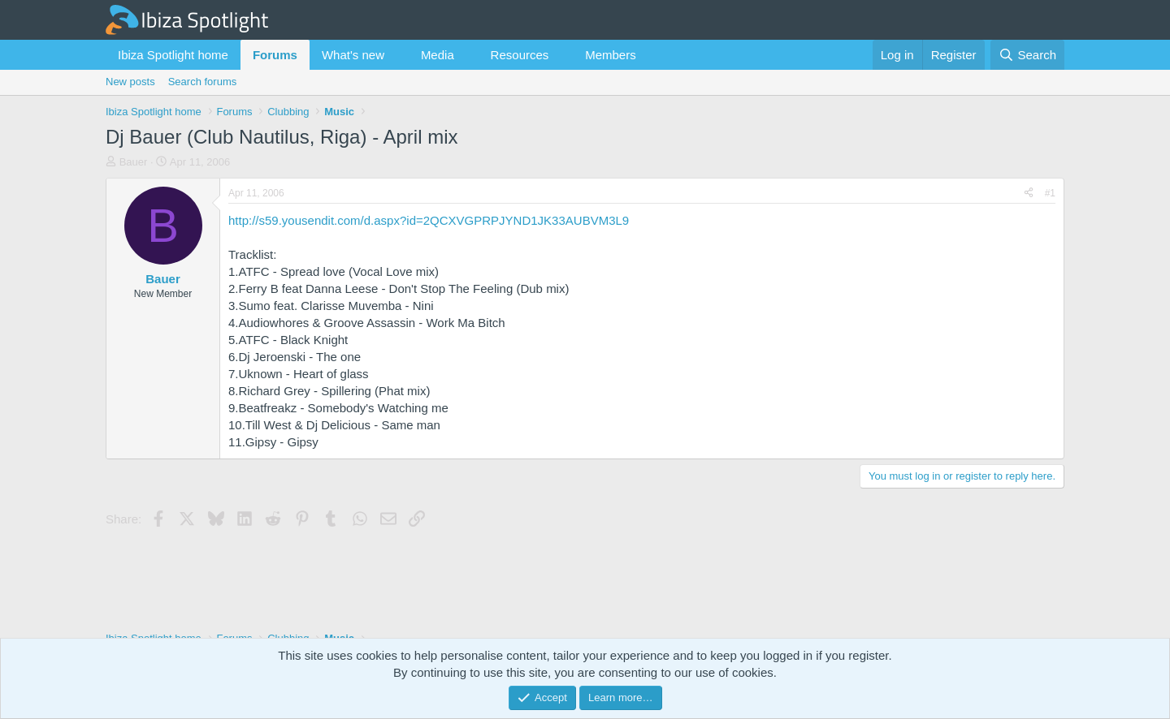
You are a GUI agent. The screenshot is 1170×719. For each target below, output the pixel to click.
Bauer (133, 162)
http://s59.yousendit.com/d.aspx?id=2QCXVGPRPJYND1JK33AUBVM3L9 (428, 220)
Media (437, 55)
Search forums (202, 81)
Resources (520, 55)
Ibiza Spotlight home (173, 55)
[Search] (1027, 55)
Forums (275, 55)
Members (610, 55)
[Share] (1028, 193)
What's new (353, 55)
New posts (130, 81)
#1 (1050, 193)
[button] (397, 55)
